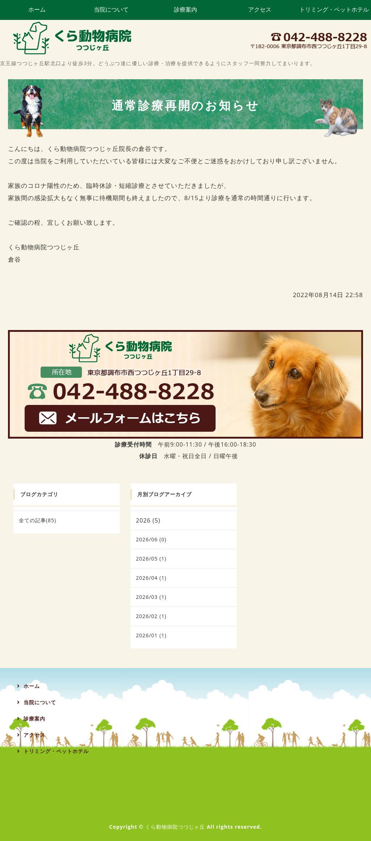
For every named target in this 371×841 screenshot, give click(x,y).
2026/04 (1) (151, 577)
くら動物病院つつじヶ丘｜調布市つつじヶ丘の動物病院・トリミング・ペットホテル (72, 38)
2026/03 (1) (151, 596)
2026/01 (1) (151, 635)
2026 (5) (148, 520)
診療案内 (185, 9)
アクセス (259, 9)
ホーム (37, 9)
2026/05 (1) (151, 558)
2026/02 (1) (151, 616)
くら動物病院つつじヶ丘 (175, 826)
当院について (111, 9)
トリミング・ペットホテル (334, 9)
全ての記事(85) (37, 520)
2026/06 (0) (151, 539)
